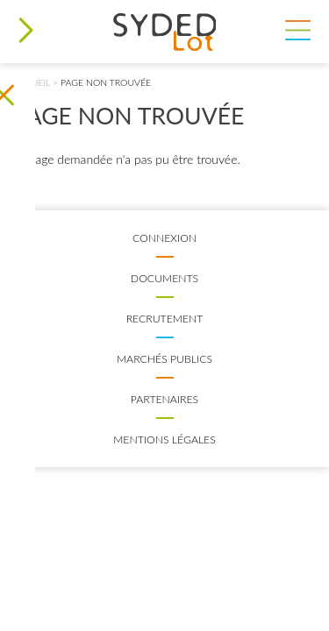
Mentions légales (164, 439)
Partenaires (164, 399)
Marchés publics (164, 358)
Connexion (164, 238)
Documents (164, 278)
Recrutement (165, 318)
